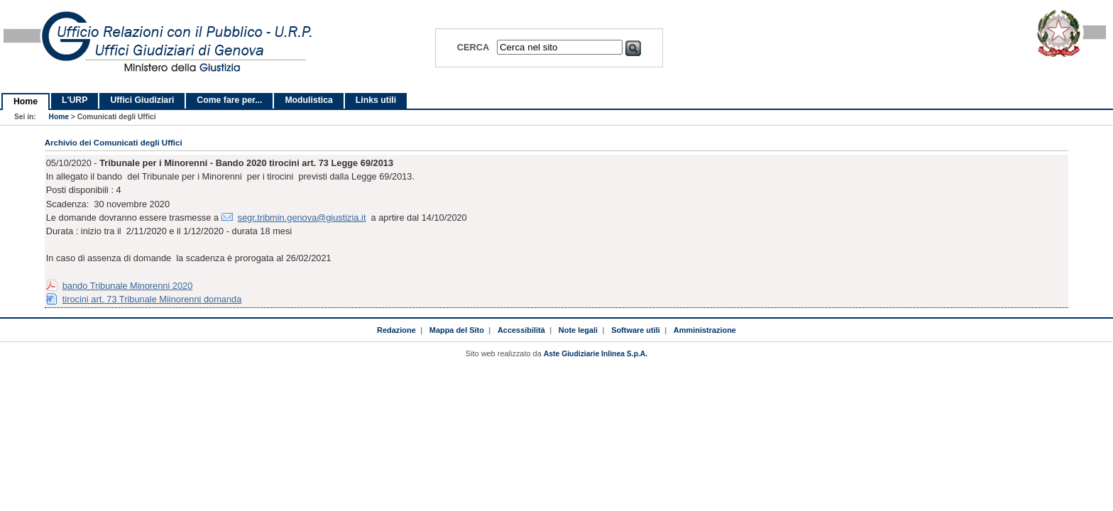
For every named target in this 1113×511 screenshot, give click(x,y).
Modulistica (308, 100)
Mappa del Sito (456, 330)
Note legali (578, 330)
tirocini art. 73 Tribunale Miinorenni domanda (152, 299)
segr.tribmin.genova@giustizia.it (302, 217)
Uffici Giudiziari (142, 100)
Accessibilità (521, 330)
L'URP (74, 100)
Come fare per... (229, 100)
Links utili (376, 100)
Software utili (635, 330)
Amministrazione (705, 330)
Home (25, 101)
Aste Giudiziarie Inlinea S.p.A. (595, 354)
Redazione (396, 330)
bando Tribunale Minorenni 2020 (127, 285)
